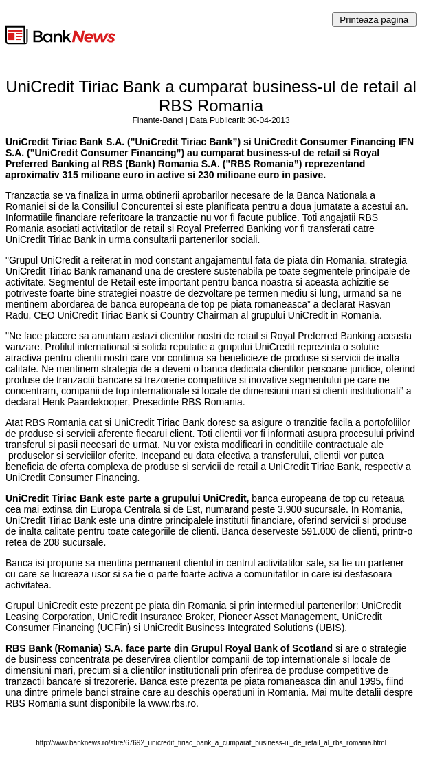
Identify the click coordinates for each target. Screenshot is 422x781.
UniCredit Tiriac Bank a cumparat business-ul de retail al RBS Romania (211, 96)
